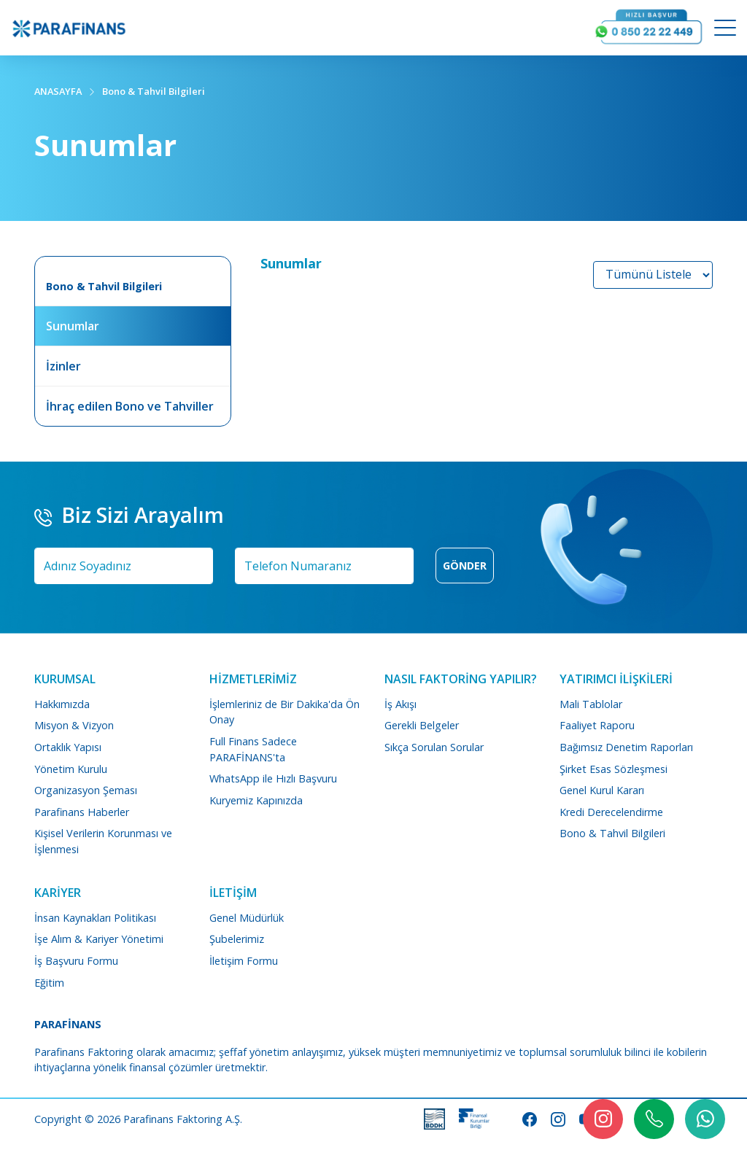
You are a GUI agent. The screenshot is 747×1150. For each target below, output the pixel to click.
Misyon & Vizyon (74, 725)
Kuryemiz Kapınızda (256, 800)
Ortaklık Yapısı (67, 747)
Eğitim (49, 983)
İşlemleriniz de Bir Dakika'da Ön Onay (284, 712)
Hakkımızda (62, 704)
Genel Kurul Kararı (602, 790)
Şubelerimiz (236, 939)
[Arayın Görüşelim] (648, 28)
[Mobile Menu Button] (725, 30)
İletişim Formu (243, 961)
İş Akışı (400, 704)
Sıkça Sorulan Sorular (434, 747)
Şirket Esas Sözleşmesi (613, 769)
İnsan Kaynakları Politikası (95, 918)
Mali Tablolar (591, 704)
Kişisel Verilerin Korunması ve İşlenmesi (103, 841)
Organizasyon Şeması (85, 790)
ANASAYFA (58, 91)
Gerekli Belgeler (421, 725)
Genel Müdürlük (246, 918)
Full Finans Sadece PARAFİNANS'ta (253, 749)
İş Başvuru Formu (76, 961)
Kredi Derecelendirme (611, 812)
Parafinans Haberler (81, 812)
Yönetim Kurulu (70, 769)
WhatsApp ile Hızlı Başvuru (273, 778)
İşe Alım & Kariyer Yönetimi (98, 939)
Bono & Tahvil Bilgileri (153, 91)
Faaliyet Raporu (597, 725)
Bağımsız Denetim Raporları (626, 747)
